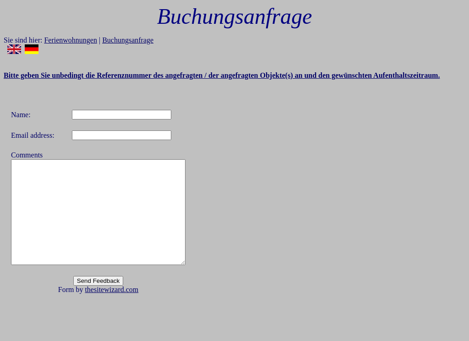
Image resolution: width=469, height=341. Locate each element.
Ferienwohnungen (70, 40)
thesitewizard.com (122, 310)
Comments (27, 155)
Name (19, 115)
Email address (31, 135)
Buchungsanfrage (127, 40)
